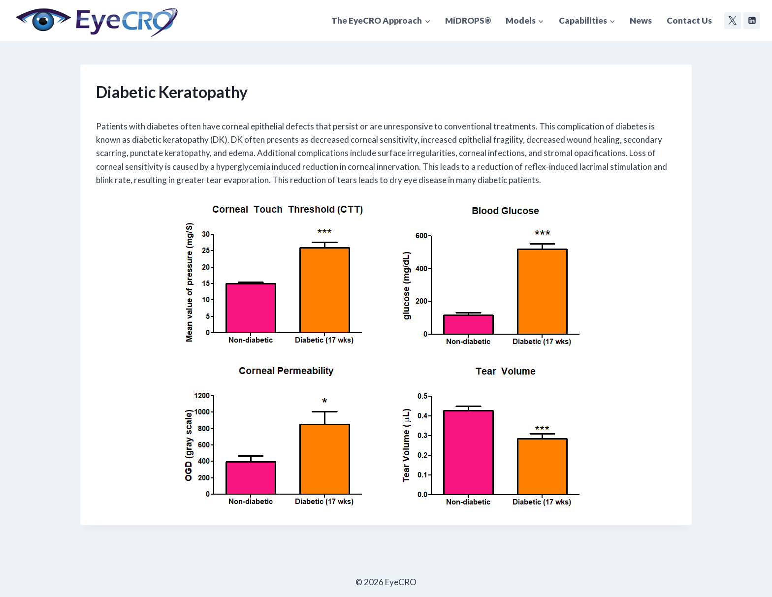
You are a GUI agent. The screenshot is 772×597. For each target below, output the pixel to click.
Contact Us (689, 20)
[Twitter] (732, 20)
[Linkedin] (751, 20)
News (641, 20)
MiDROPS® (468, 20)
